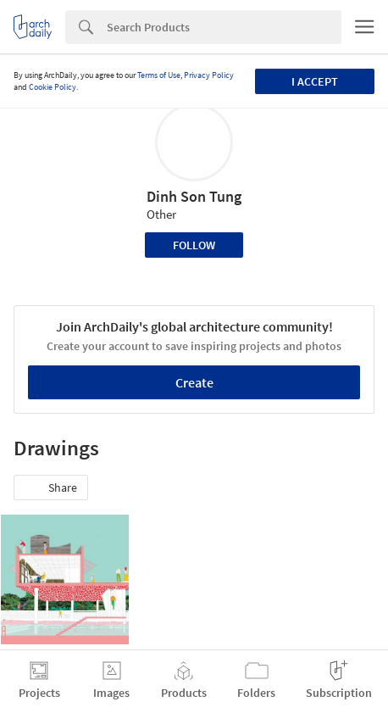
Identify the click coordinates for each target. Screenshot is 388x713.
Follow (194, 245)
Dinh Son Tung (194, 196)
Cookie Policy (52, 86)
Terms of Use (158, 75)
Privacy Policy (209, 75)
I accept (314, 81)
